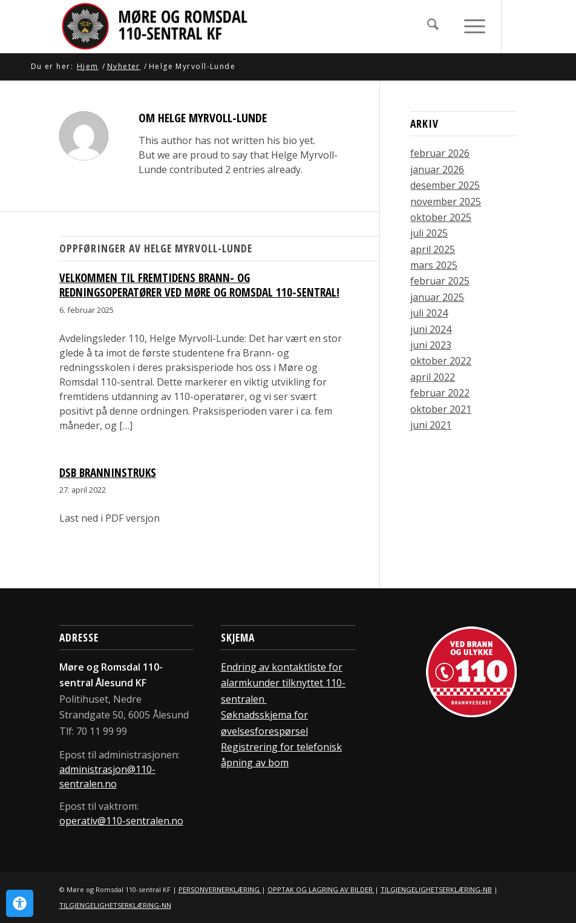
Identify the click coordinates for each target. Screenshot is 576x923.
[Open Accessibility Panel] (19, 903)
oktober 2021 (440, 409)
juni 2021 (430, 425)
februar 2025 (440, 280)
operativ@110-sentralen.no (121, 820)
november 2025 (445, 201)
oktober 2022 (440, 360)
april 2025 (432, 249)
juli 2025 (429, 233)
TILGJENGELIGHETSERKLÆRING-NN (115, 905)
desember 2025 (445, 185)
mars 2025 (433, 265)
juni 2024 (430, 329)
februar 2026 (440, 153)
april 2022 (432, 377)
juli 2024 (429, 313)
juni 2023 (430, 345)
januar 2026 (437, 169)
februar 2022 (440, 392)
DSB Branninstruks (107, 473)
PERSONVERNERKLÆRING (219, 889)
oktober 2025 (440, 217)
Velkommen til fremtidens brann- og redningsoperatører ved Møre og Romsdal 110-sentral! (199, 285)
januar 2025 (437, 297)
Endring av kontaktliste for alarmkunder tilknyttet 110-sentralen (283, 683)
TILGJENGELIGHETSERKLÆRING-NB (436, 889)
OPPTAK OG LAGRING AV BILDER (321, 889)
